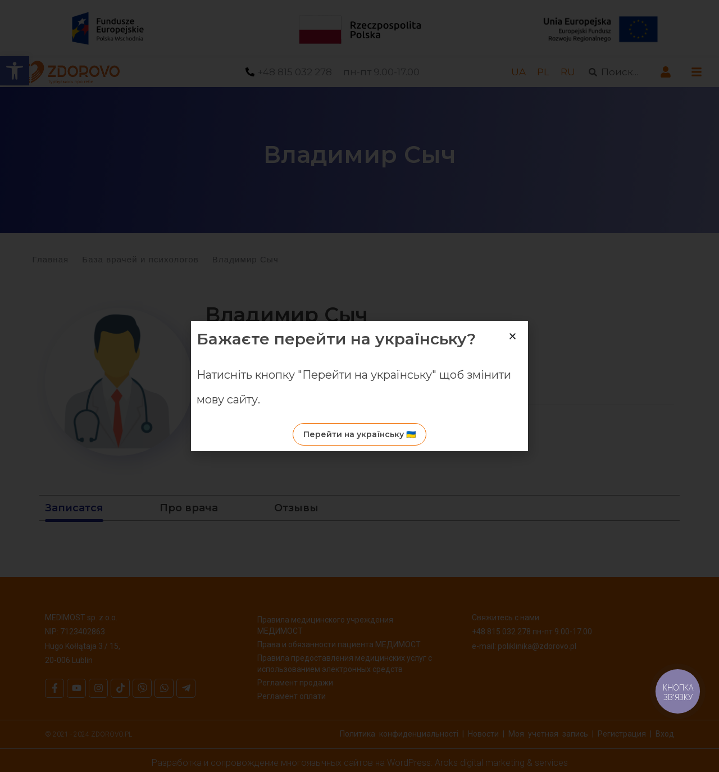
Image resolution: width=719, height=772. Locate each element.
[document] (359, 386)
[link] (677, 691)
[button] (512, 336)
